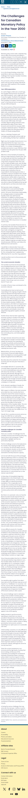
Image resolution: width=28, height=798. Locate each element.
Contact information (7, 776)
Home (3, 7)
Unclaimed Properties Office (9, 753)
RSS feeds (4, 780)
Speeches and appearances (11, 8)
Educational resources (7, 739)
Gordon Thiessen (6, 35)
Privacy (3, 763)
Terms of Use (5, 761)
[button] (2, 45)
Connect (4, 751)
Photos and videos (6, 737)
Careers (3, 732)
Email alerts (4, 778)
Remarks (3, 721)
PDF (11, 50)
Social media (4, 782)
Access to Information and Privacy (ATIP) (12, 766)
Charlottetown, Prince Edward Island (12, 41)
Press (8, 7)
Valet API (3, 784)
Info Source (4, 768)
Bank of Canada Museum (8, 749)
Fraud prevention (6, 741)
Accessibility (4, 734)
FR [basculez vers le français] (21, 2)
